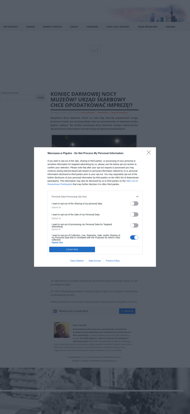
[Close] (150, 153)
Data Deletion (77, 260)
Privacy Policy (113, 260)
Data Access (95, 260)
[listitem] (95, 196)
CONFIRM (72, 249)
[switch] (134, 203)
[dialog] (95, 207)
